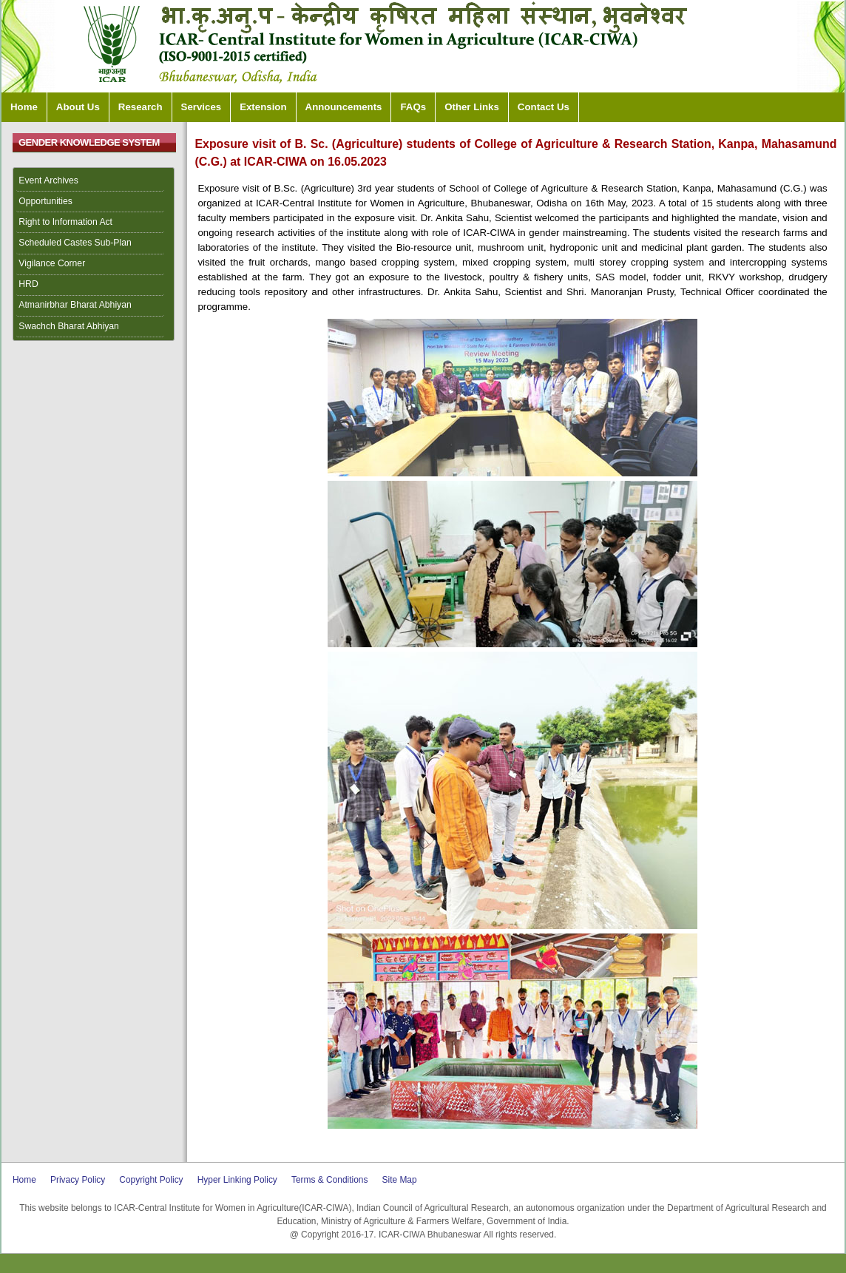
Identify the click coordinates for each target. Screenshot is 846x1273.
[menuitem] (94, 181)
